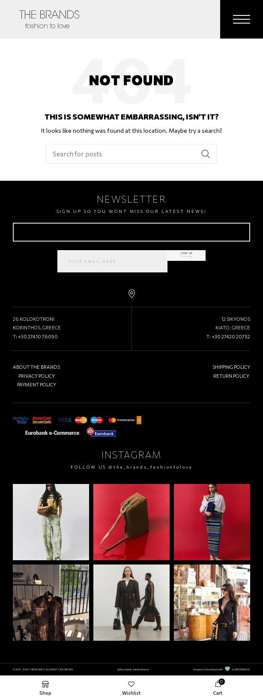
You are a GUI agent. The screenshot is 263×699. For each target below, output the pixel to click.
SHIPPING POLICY (231, 367)
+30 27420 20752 (231, 336)
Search (205, 154)
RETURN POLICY (231, 376)
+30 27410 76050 (38, 336)
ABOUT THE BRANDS (36, 367)
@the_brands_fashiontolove (150, 466)
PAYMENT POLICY (36, 384)
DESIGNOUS (242, 669)
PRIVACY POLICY (36, 376)
